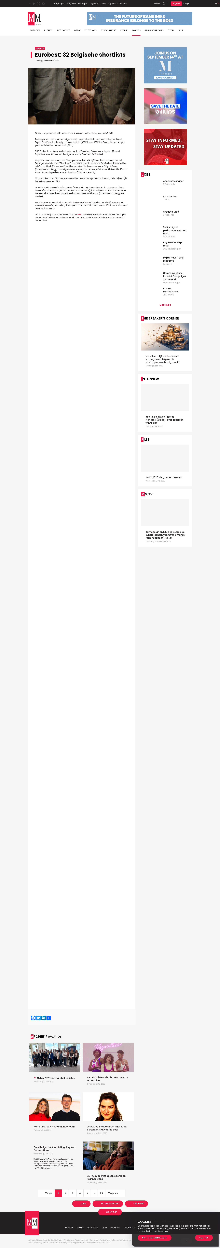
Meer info (163, 1231)
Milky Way (71, 3)
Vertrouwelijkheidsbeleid (38, 1240)
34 (101, 1193)
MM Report (83, 3)
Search (157, 3)
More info (165, 305)
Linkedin (34, 3)
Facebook (30, 3)
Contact (112, 1211)
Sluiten (203, 1237)
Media (77, 30)
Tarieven (138, 1203)
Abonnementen (109, 1203)
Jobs (103, 3)
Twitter (38, 3)
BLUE (181, 30)
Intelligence (63, 30)
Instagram (43, 3)
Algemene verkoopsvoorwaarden (116, 1240)
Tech (171, 30)
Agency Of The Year (117, 3)
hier (79, 214)
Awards (136, 30)
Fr (216, 3)
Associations (108, 30)
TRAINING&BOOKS (154, 30)
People (123, 30)
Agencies (35, 30)
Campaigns (58, 3)
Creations (90, 30)
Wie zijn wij (94, 1240)
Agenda (94, 3)
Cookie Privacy (57, 1240)
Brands (48, 30)
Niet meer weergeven (154, 1237)
